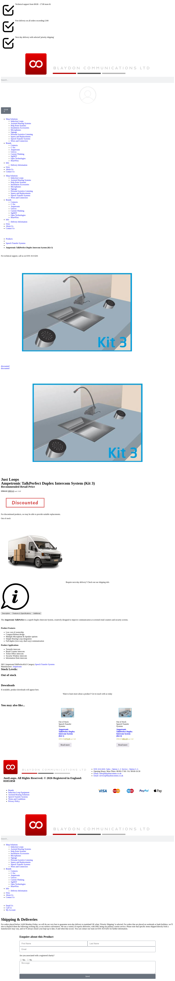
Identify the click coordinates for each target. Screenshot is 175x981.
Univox (14, 152)
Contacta (14, 145)
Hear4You (15, 161)
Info (7, 163)
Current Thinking (17, 154)
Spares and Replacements (21, 137)
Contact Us (10, 172)
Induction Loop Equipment (18, 792)
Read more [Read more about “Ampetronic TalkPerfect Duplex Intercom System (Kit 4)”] (122, 745)
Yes (23, 960)
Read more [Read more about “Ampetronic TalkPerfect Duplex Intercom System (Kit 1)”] (65, 745)
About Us (9, 169)
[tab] (6, 613)
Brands (8, 143)
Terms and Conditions (16, 799)
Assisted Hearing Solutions (18, 795)
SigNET (14, 156)
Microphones (16, 130)
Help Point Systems (18, 126)
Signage (14, 132)
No (31, 960)
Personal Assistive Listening (22, 134)
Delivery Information (19, 165)
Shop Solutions (12, 119)
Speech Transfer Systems (20, 139)
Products (9, 239)
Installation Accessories (20, 128)
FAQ (8, 167)
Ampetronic (15, 150)
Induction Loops (17, 121)
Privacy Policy (14, 801)
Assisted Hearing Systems (21, 123)
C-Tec (13, 147)
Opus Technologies (18, 158)
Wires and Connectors (19, 141)
